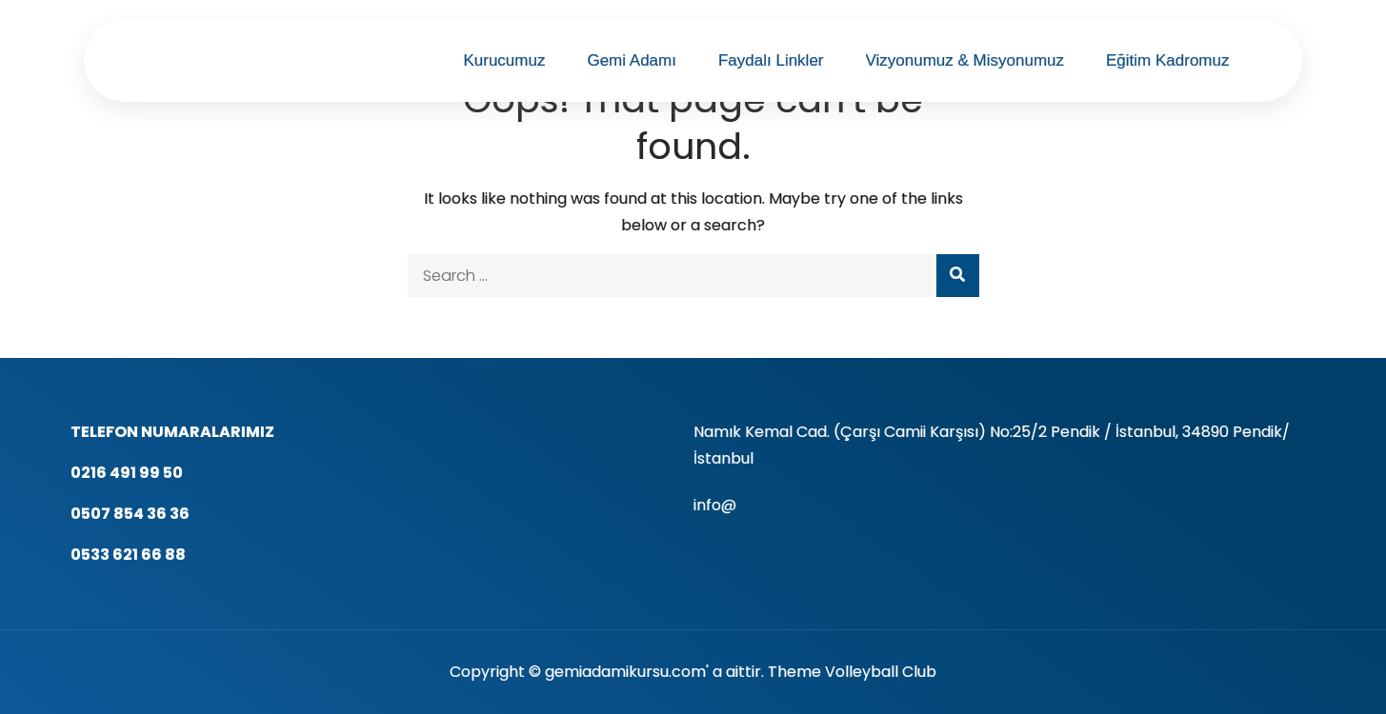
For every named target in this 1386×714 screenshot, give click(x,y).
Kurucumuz (504, 60)
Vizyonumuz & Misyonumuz (965, 60)
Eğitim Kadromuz (1167, 60)
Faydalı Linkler (771, 60)
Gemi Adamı (631, 60)
